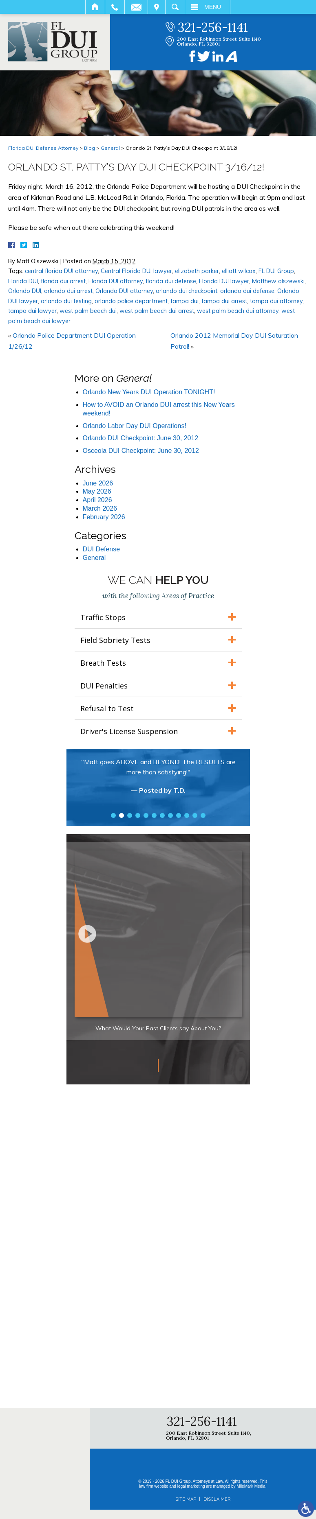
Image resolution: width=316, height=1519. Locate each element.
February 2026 (104, 517)
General (110, 148)
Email (136, 7)
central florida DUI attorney (61, 271)
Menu (212, 7)
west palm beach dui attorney (237, 311)
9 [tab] (178, 815)
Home (95, 7)
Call (114, 7)
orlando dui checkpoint (186, 291)
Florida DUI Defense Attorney (43, 148)
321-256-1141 (213, 27)
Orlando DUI (24, 291)
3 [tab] (129, 815)
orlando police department (131, 301)
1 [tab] (113, 815)
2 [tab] (121, 815)
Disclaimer (216, 1499)
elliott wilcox (239, 271)
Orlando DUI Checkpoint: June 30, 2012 (141, 438)
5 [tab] (146, 815)
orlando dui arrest (68, 291)
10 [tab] (186, 815)
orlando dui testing (66, 301)
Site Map (185, 1499)
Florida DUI (23, 281)
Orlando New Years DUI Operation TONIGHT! (149, 392)
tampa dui (184, 301)
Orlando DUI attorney (124, 291)
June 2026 (98, 483)
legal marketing (191, 1486)
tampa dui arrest (224, 301)
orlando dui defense (247, 291)
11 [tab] (194, 815)
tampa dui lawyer (32, 311)
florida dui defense (171, 281)
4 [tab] (137, 815)
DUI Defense (101, 549)
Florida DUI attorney (115, 281)
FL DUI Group (276, 271)
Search (175, 7)
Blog (89, 148)
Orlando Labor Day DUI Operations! (134, 425)
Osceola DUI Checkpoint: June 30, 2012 (141, 450)
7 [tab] (162, 815)
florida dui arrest (63, 281)
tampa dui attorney (276, 301)
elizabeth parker (197, 271)
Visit (156, 7)
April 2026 (97, 499)
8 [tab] (170, 815)
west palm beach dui (88, 311)
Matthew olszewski (278, 281)
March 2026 (100, 508)
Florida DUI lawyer (224, 281)
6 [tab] (154, 815)
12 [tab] (203, 815)
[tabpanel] (158, 780)
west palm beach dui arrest (156, 311)
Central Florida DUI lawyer (136, 271)
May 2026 (97, 491)
